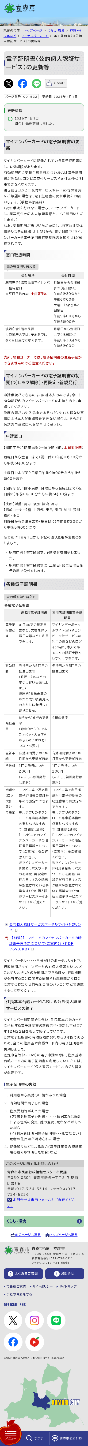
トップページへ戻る (64, 1234)
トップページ (33, 30)
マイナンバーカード (35, 35)
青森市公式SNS (71, 1438)
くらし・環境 (56, 30)
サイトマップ (68, 1286)
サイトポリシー (43, 1286)
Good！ (60, 83)
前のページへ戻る (28, 1234)
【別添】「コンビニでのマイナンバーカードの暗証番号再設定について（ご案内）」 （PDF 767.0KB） (45, 943)
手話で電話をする (19, 1294)
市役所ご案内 (16, 1286)
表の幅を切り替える (21, 266)
